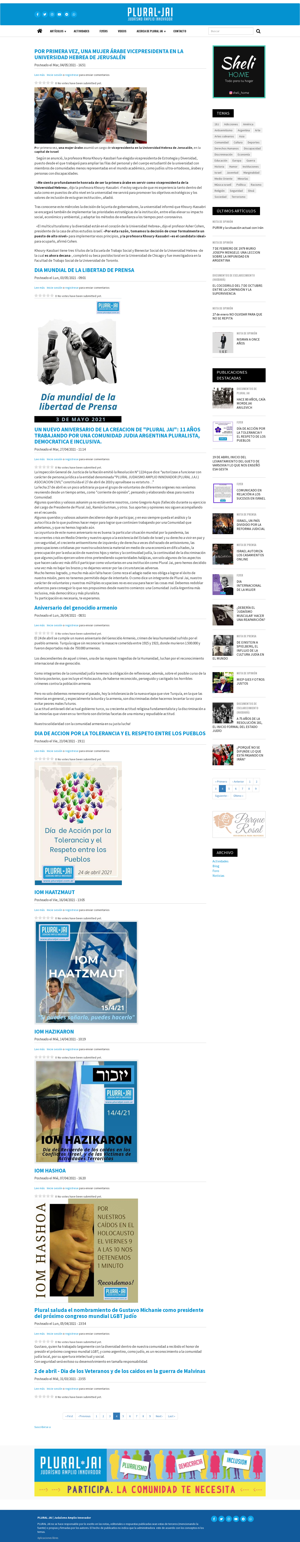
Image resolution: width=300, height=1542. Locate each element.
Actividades (81, 31)
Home (39, 29)
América (248, 124)
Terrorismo (238, 197)
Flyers (104, 31)
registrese (72, 75)
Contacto (179, 31)
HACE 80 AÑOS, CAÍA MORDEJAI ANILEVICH (251, 403)
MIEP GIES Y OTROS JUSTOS (251, 681)
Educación (221, 160)
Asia (241, 136)
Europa (236, 160)
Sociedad (220, 197)
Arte (257, 130)
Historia (219, 166)
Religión (220, 191)
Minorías (243, 178)
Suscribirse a (42, 1427)
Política (241, 185)
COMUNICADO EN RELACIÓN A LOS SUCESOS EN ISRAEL (251, 494)
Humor (233, 166)
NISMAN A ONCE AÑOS (248, 341)
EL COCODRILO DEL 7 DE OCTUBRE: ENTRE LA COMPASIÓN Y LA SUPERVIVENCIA (237, 289)
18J (217, 124)
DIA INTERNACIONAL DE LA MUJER (249, 585)
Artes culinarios (224, 136)
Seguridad (236, 191)
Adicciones (231, 124)
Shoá (251, 191)
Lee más (39, 75)
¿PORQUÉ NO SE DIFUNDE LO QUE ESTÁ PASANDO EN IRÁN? (250, 753)
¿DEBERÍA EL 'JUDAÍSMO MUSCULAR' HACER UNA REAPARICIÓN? (251, 613)
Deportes (254, 142)
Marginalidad (251, 172)
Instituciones (251, 166)
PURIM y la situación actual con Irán (237, 227)
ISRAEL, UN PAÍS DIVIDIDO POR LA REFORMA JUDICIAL (251, 525)
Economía (244, 154)
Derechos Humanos (227, 148)
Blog (215, 866)
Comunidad (222, 142)
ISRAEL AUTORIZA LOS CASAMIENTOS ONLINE (250, 555)
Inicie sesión (54, 75)
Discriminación (223, 154)
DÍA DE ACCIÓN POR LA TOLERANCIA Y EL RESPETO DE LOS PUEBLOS (251, 434)
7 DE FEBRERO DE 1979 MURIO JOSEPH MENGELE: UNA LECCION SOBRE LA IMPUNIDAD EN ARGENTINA (236, 254)
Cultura (238, 142)
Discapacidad (252, 148)
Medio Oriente (223, 178)
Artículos (55, 33)
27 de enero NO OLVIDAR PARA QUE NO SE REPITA (237, 316)
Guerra (250, 160)
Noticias (218, 875)
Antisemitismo (223, 130)
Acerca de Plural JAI (148, 33)
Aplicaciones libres (48, 1537)
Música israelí (223, 185)
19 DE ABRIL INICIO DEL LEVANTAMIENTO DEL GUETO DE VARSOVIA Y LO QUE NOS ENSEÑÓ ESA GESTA (236, 463)
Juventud (232, 172)
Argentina (244, 130)
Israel (218, 172)
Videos (122, 31)
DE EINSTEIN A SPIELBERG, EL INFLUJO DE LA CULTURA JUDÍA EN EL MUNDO (238, 650)
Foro (215, 871)
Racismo (256, 185)
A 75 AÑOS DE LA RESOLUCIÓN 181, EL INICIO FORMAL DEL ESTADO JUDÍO (237, 725)
